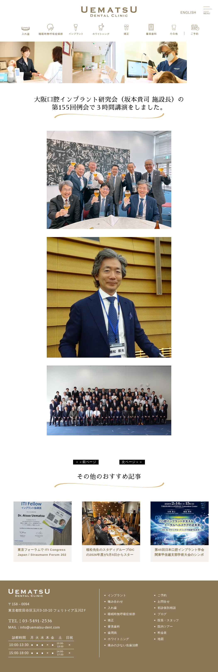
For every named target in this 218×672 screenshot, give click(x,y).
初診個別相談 (167, 607)
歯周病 (112, 632)
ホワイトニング (118, 639)
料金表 (162, 632)
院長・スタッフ (168, 620)
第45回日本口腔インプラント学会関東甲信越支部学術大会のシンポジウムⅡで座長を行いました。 (179, 554)
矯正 (111, 620)
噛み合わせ (115, 601)
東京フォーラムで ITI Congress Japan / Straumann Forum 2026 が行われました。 (42, 554)
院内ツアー (165, 626)
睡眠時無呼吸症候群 (121, 614)
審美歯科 (114, 626)
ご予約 (162, 595)
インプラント (117, 595)
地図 (161, 639)
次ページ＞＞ (132, 462)
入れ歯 (112, 607)
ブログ (162, 614)
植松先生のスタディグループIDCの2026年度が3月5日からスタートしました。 (110, 554)
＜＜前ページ (85, 462)
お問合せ (164, 601)
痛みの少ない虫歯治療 (123, 645)
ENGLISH (188, 12)
